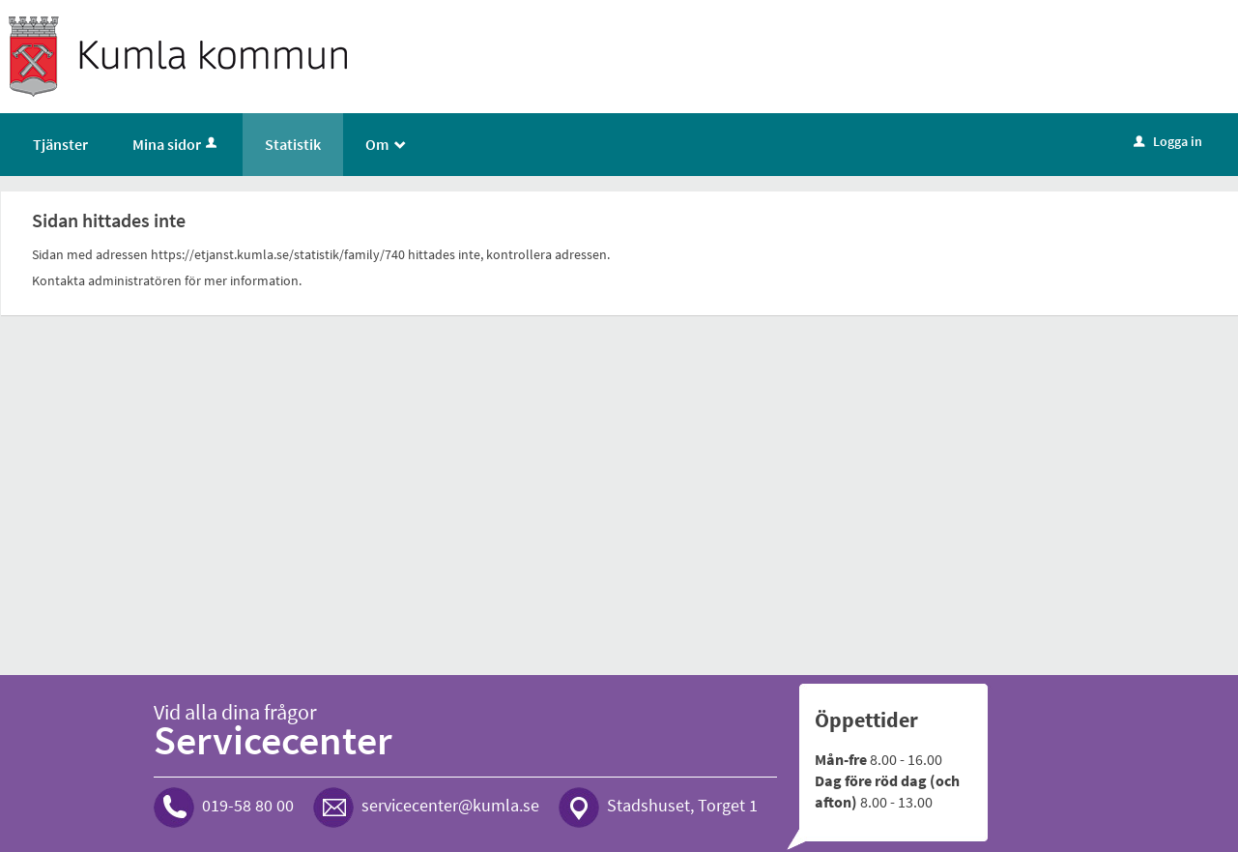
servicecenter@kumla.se (450, 805)
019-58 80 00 (248, 805)
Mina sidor (176, 144)
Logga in (1168, 141)
